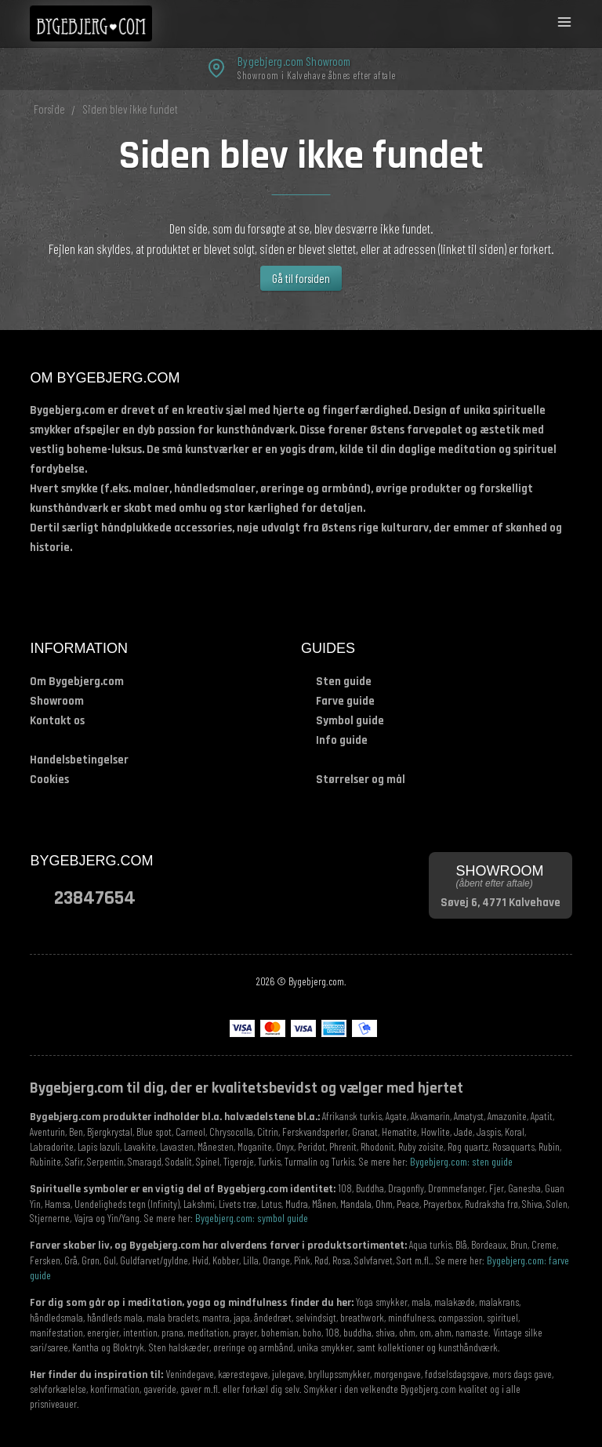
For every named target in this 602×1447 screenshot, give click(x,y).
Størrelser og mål (360, 779)
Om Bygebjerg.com (77, 681)
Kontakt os (57, 720)
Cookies (49, 779)
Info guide (342, 740)
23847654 (95, 897)
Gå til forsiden (301, 278)
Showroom (57, 701)
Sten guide (344, 681)
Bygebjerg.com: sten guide (461, 1161)
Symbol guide (350, 720)
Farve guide (345, 701)
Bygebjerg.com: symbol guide (251, 1217)
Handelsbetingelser (79, 760)
